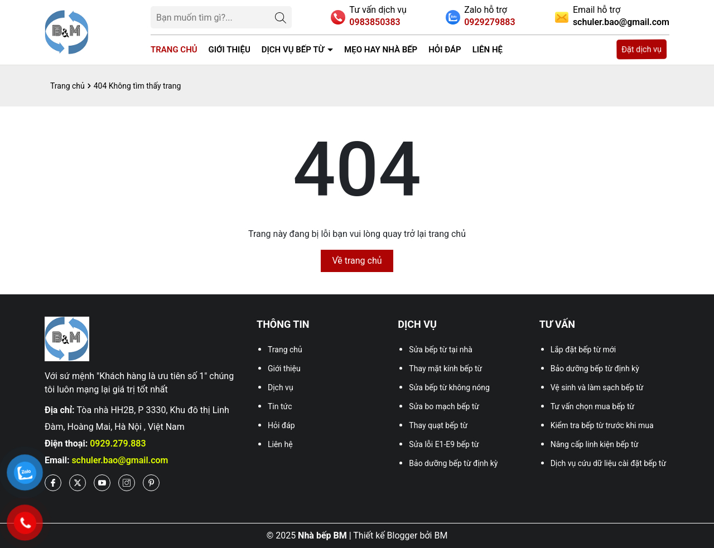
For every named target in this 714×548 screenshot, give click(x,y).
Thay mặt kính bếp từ (445, 368)
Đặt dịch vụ (641, 49)
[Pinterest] (151, 482)
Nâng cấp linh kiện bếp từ (595, 444)
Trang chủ (174, 50)
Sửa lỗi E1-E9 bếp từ (444, 444)
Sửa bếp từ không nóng (449, 387)
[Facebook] (53, 482)
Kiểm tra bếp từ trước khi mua (602, 425)
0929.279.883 (118, 443)
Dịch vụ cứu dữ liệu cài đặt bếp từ (608, 463)
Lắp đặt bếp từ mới (583, 349)
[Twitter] (77, 482)
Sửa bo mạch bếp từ (444, 406)
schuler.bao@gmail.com (119, 460)
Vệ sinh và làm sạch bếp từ (597, 387)
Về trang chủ (357, 260)
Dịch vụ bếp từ (293, 50)
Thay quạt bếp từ (438, 425)
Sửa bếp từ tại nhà (440, 349)
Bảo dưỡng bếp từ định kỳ (453, 463)
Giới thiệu (229, 50)
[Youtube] (102, 482)
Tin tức (280, 406)
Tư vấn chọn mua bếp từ (593, 406)
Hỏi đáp (444, 50)
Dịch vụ (280, 387)
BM (440, 535)
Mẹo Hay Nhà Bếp (380, 50)
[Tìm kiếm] (281, 17)
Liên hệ (487, 50)
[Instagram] (126, 482)
